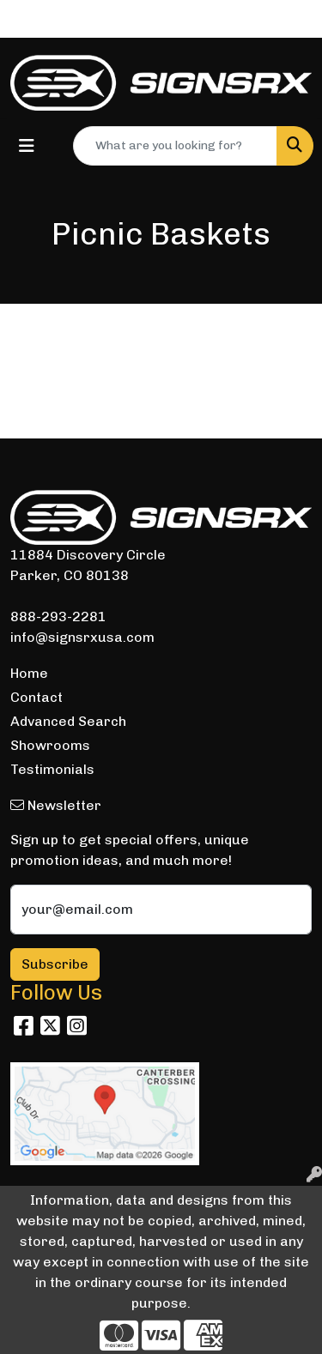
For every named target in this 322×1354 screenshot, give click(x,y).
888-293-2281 (58, 616)
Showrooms (50, 745)
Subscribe (54, 964)
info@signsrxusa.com (82, 637)
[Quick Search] (175, 146)
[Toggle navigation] (27, 146)
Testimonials (52, 769)
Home (29, 673)
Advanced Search (68, 721)
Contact (36, 697)
